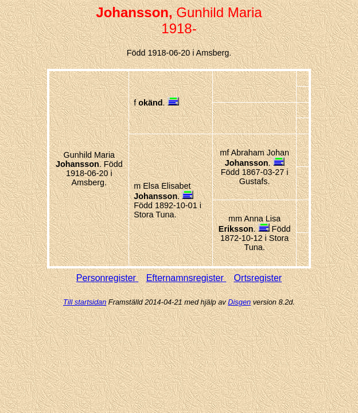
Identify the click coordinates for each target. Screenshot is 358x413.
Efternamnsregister (186, 278)
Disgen (239, 302)
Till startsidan (84, 302)
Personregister (107, 278)
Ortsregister (258, 278)
